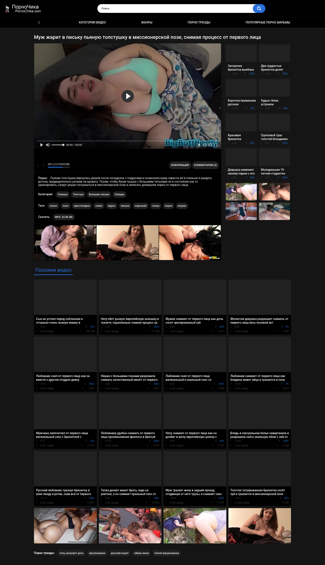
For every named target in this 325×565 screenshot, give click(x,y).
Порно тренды (199, 22)
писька (125, 205)
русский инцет (120, 553)
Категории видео (92, 22)
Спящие (119, 194)
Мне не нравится (43, 165)
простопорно (82, 205)
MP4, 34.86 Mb (64, 217)
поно (66, 205)
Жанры (146, 22)
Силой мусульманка (166, 553)
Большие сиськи (99, 194)
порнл (168, 205)
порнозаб (141, 205)
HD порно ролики (39, 22)
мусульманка (97, 553)
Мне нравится (38, 165)
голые (155, 205)
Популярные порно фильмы (268, 22)
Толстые (78, 194)
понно (53, 205)
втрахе (182, 205)
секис (98, 205)
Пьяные (63, 194)
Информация (180, 165)
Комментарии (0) (205, 165)
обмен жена (141, 553)
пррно (111, 205)
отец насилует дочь (71, 553)
